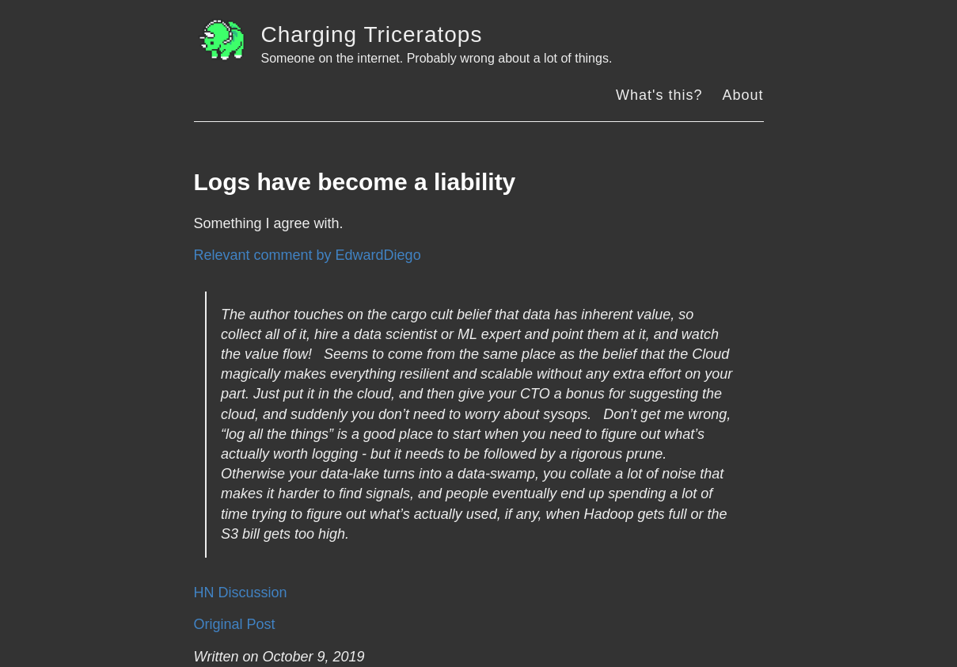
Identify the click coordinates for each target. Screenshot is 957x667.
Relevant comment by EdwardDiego (307, 255)
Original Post (234, 624)
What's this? (659, 95)
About (742, 95)
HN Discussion (240, 592)
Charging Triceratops (372, 34)
